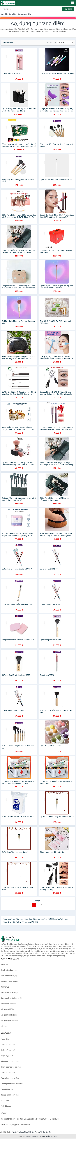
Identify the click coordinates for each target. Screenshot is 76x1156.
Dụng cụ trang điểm (24, 14)
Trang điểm (12, 14)
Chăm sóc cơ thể (8, 1050)
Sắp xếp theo (51, 43)
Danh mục (5, 987)
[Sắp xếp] (65, 42)
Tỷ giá (14, 1132)
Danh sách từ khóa (8, 1004)
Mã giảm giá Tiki (7, 1009)
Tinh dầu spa (6, 1106)
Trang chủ (4, 14)
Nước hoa (5, 1100)
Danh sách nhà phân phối (11, 998)
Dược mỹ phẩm (7, 1056)
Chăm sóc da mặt (8, 1044)
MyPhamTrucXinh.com (33, 1136)
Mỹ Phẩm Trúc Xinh (50, 1136)
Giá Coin (49, 1132)
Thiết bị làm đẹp (7, 1089)
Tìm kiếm (68, 9)
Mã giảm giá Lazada (9, 1015)
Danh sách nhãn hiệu (9, 992)
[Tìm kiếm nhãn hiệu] (32, 9)
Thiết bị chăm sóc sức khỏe (12, 1084)
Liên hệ (4, 1026)
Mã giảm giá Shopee (9, 1020)
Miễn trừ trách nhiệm (9, 981)
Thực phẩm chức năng (10, 1078)
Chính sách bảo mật (9, 970)
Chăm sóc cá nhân (8, 1072)
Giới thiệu (4, 964)
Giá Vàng (35, 1132)
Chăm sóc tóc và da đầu (11, 1067)
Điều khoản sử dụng (9, 976)
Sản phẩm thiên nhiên (10, 1061)
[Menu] (72, 2)
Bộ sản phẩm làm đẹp (10, 1095)
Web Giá (42, 1132)
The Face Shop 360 (24, 1132)
